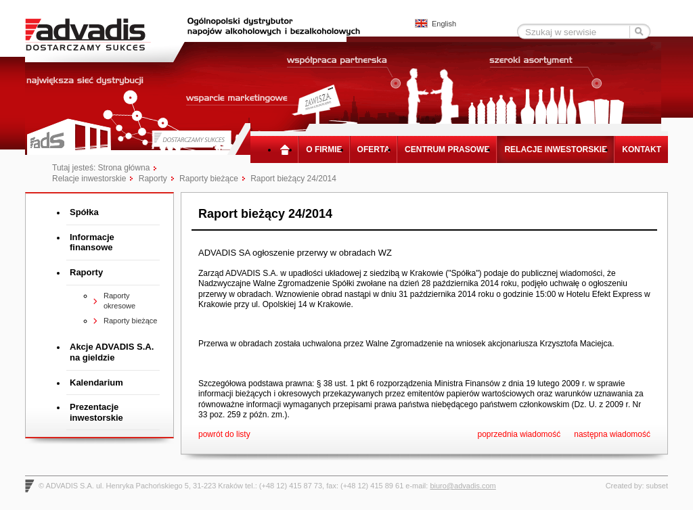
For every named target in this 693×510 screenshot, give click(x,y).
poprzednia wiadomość (519, 433)
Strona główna (287, 149)
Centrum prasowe (447, 149)
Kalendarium (96, 382)
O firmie (324, 149)
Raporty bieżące (208, 178)
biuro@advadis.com (462, 484)
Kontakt (641, 149)
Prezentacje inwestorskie (96, 412)
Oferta (373, 149)
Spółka (84, 212)
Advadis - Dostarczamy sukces (98, 33)
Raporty (153, 178)
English (444, 24)
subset (657, 484)
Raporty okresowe (119, 301)
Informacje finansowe (92, 242)
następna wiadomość (612, 433)
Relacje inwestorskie (555, 149)
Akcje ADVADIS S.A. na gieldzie (112, 352)
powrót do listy (224, 433)
